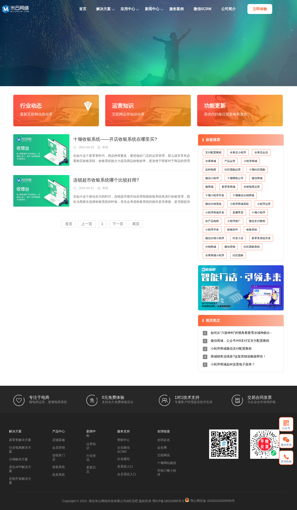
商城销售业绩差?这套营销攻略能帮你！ (238, 356)
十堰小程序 (258, 212)
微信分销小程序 (214, 238)
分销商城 (210, 246)
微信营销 (229, 246)
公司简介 (240, 9)
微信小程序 (212, 178)
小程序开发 (212, 229)
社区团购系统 (252, 246)
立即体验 (271, 9)
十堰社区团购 (257, 169)
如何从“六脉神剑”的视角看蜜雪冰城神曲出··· (241, 333)
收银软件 (232, 229)
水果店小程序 (238, 152)
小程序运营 (264, 203)
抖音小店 (238, 238)
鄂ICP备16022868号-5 (168, 501)
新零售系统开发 (261, 238)
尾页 (135, 224)
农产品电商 (212, 221)
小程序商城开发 (214, 212)
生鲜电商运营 (252, 186)
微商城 (209, 186)
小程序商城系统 (239, 203)
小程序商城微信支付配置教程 (231, 348)
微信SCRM (214, 9)
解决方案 (117, 9)
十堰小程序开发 (214, 195)
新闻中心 (165, 9)
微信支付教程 (257, 221)
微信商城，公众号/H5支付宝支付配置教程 (240, 340)
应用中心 (141, 9)
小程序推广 (234, 221)
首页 (94, 9)
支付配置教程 (213, 152)
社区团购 (238, 255)
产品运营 (229, 161)
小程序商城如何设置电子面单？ (233, 364)
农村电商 (210, 169)
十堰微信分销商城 (243, 195)
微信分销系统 (213, 203)
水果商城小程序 (214, 255)
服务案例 (188, 9)
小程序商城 (250, 161)
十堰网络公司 (235, 178)
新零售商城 (228, 186)
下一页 (117, 224)
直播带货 (238, 212)
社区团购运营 (232, 169)
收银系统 (251, 229)
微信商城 (257, 178)
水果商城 (210, 161)
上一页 (86, 224)
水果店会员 (261, 152)
